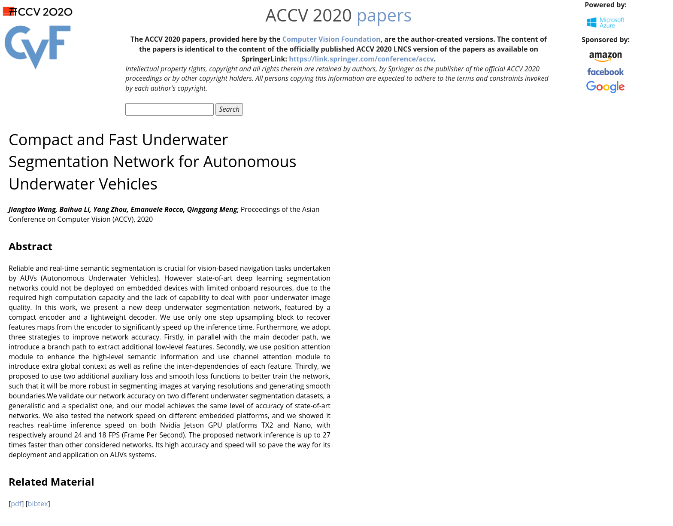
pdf (16, 503)
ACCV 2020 (309, 15)
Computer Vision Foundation (331, 39)
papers (384, 15)
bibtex (38, 503)
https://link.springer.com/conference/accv (361, 59)
